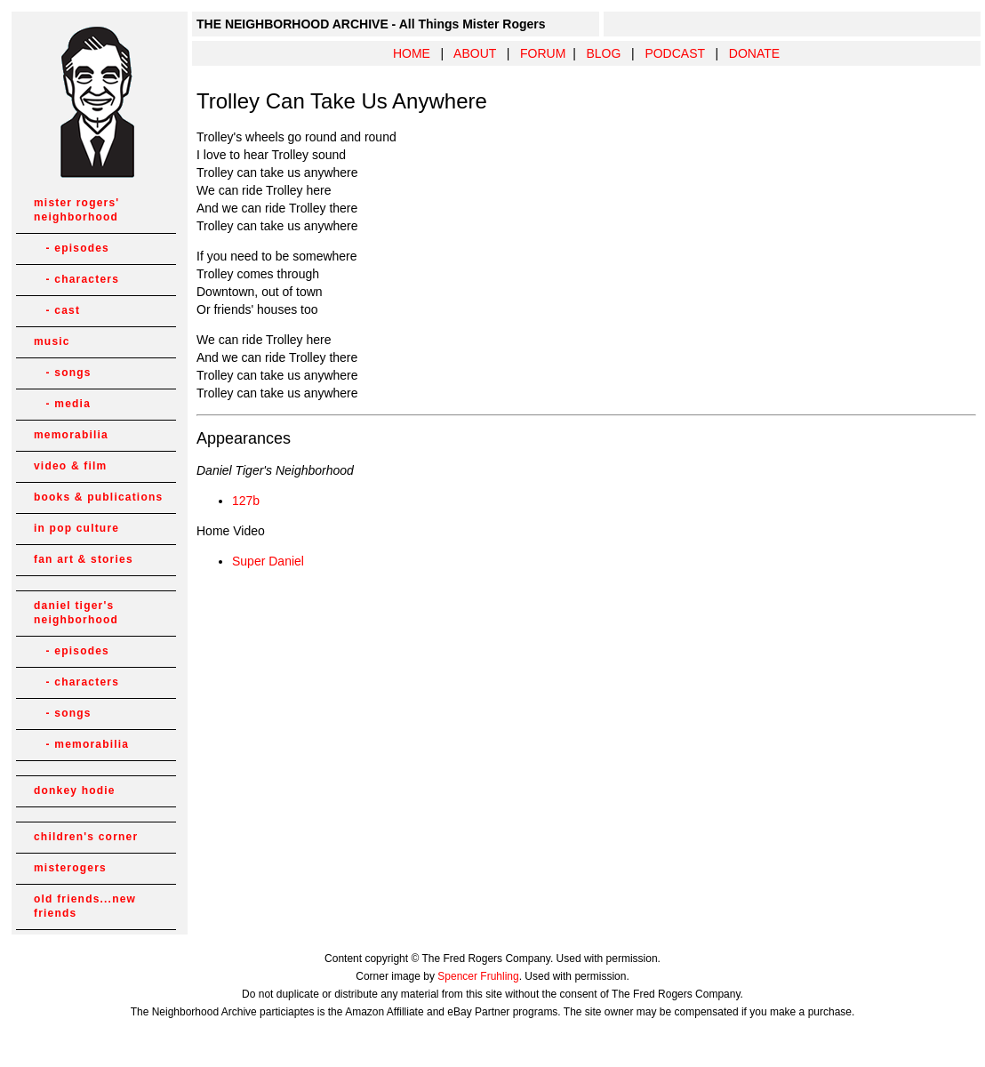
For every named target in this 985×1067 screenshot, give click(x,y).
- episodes (71, 248)
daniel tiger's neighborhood (76, 612)
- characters (76, 279)
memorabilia (71, 435)
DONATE (754, 53)
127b (246, 500)
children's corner (86, 836)
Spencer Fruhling (477, 976)
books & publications (98, 497)
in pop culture (76, 528)
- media (62, 403)
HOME (411, 53)
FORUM (542, 53)
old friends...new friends (85, 906)
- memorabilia (81, 744)
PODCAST (674, 53)
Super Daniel (268, 561)
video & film (70, 466)
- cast (57, 310)
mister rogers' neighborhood (76, 210)
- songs (63, 372)
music (52, 341)
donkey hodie (75, 790)
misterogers (70, 868)
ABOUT (474, 53)
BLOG (603, 53)
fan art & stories (83, 559)
